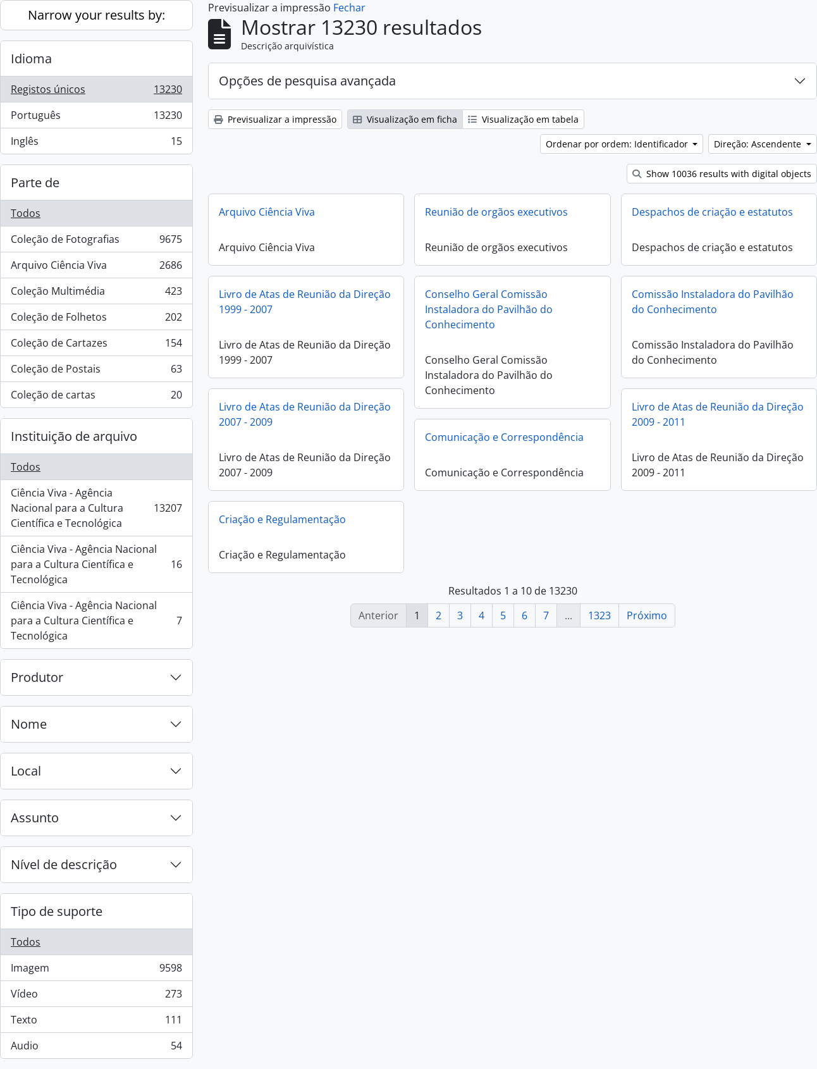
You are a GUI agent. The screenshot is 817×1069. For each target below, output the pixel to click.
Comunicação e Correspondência (504, 437)
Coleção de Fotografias (96, 242)
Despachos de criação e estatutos (712, 212)
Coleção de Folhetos (96, 319)
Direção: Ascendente (759, 144)
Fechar (349, 8)
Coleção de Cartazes (96, 345)
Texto (96, 1022)
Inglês (96, 143)
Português (96, 118)
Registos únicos (96, 92)
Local (26, 770)
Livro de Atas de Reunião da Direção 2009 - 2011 (718, 414)
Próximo (647, 615)
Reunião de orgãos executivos (496, 212)
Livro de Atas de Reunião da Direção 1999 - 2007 (305, 301)
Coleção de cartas (96, 397)
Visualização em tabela (523, 119)
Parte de (35, 182)
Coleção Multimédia (96, 293)
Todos (25, 213)
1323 (599, 615)
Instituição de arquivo (74, 436)
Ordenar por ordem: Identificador (618, 144)
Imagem (96, 970)
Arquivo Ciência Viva (96, 267)
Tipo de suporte (56, 911)
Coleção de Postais (96, 371)
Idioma (31, 58)
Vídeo (96, 996)
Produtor (37, 677)
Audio (96, 1048)
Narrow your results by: (96, 14)
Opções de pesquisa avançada (307, 80)
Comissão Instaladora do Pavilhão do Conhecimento (713, 301)
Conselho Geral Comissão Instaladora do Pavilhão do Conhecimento (489, 309)
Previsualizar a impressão (275, 119)
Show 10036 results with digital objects (721, 174)
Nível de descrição (64, 864)
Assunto (35, 817)
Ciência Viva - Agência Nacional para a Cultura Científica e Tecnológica (96, 508)
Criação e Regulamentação (282, 519)
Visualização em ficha (405, 119)
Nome (29, 723)
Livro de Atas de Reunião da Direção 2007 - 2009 (305, 414)
